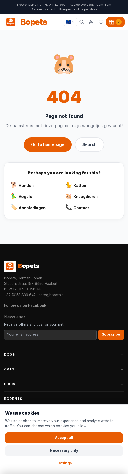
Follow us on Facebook (25, 305)
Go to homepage (47, 144)
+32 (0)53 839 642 (20, 295)
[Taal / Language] (70, 22)
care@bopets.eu (52, 295)
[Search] (81, 22)
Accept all (64, 437)
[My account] (91, 22)
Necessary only (64, 450)
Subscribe (111, 334)
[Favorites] (101, 22)
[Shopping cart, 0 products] (115, 22)
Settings (64, 463)
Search (89, 144)
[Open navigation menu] (55, 22)
